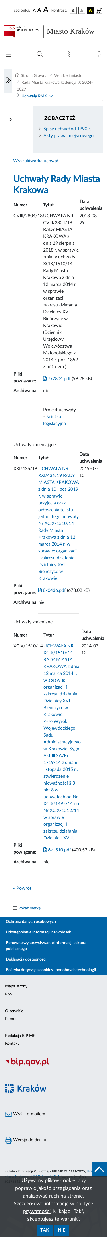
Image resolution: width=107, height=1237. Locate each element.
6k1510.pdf (57, 850)
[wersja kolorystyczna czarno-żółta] (90, 10)
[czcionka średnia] (39, 10)
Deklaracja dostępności (26, 959)
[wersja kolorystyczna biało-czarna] (82, 10)
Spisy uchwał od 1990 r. (67, 129)
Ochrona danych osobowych (31, 922)
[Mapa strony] (70, 56)
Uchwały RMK (34, 96)
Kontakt (12, 1044)
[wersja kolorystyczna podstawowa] (73, 10)
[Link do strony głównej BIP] (53, 31)
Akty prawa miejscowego (68, 135)
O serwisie (14, 1011)
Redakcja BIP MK (20, 1036)
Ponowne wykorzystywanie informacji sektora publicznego (46, 946)
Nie (61, 1230)
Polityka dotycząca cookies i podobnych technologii (51, 970)
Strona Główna (34, 76)
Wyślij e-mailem (25, 1114)
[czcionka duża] (46, 10)
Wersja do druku (25, 1140)
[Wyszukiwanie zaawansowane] (40, 54)
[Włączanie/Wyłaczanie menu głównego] (8, 55)
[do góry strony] (99, 1169)
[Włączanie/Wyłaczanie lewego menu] (8, 81)
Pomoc (11, 1019)
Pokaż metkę (29, 908)
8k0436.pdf (52, 590)
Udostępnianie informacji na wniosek (38, 932)
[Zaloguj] (100, 56)
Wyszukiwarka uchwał (35, 161)
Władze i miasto (68, 76)
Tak (44, 1230)
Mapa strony (16, 986)
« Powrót (22, 888)
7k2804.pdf (57, 378)
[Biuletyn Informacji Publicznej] (53, 1065)
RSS (8, 994)
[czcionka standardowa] (34, 10)
